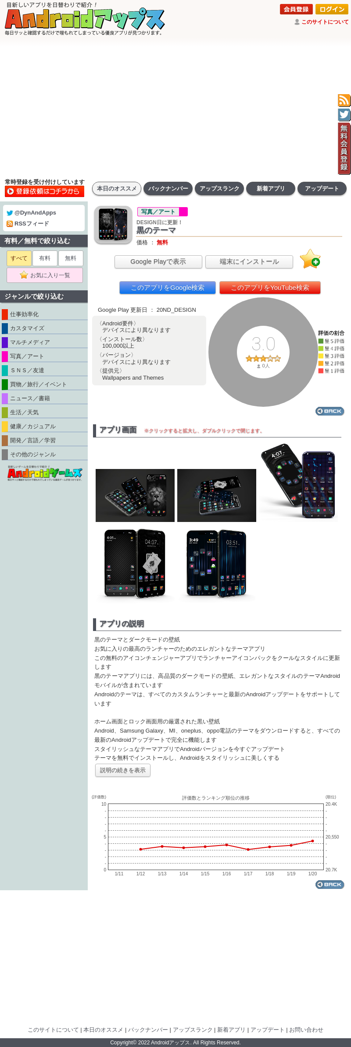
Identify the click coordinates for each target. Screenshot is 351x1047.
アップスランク (220, 188)
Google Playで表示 (158, 261)
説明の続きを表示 (123, 770)
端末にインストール (249, 261)
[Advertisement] (175, 107)
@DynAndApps (31, 212)
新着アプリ (271, 188)
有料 (44, 258)
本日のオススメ (117, 188)
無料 (70, 258)
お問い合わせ (306, 1029)
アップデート (322, 188)
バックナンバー (168, 188)
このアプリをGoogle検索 (167, 287)
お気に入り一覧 (47, 275)
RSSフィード (28, 223)
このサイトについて (325, 22)
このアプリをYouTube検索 (270, 287)
